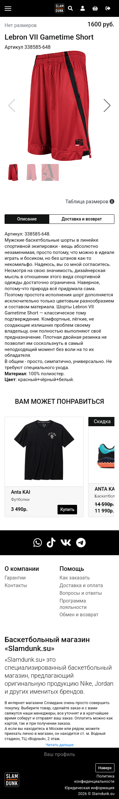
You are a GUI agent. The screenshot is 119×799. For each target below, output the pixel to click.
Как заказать (75, 578)
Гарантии (15, 578)
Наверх (105, 768)
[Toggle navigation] (8, 8)
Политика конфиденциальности (94, 779)
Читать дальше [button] (60, 744)
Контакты (16, 585)
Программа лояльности (73, 604)
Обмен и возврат (79, 615)
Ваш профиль (59, 754)
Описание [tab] (27, 218)
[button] (107, 105)
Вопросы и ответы (81, 593)
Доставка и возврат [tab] (81, 218)
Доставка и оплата (81, 585)
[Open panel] (70, 8)
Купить (67, 509)
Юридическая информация (89, 787)
